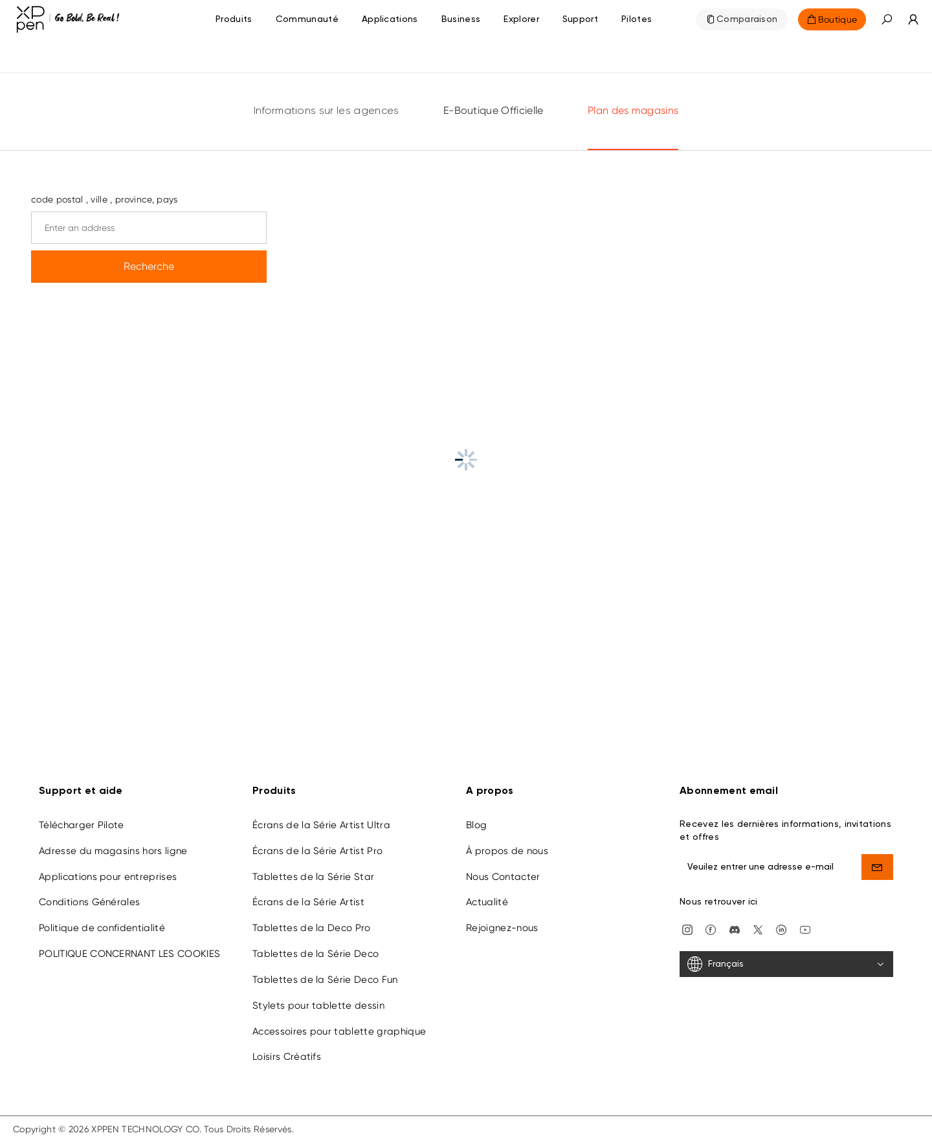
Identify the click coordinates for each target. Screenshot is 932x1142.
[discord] (734, 929)
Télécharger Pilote (81, 825)
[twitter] (758, 929)
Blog (476, 825)
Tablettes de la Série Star (313, 877)
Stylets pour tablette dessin (318, 1005)
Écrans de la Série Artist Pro (317, 851)
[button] (887, 19)
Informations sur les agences (326, 111)
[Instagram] (687, 929)
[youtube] (805, 929)
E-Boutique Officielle (493, 110)
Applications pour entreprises (108, 877)
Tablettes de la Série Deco (315, 954)
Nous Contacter (503, 877)
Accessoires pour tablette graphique (339, 1031)
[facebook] (710, 929)
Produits (234, 19)
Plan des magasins (633, 110)
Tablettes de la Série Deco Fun (325, 979)
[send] (877, 867)
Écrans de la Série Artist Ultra (321, 825)
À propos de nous (507, 851)
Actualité (487, 902)
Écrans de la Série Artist (308, 902)
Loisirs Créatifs (286, 1056)
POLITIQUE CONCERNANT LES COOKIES (129, 954)
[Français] (786, 964)
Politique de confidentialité (102, 928)
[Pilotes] (636, 19)
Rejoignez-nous (502, 928)
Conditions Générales (89, 902)
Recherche (149, 266)
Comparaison (747, 19)
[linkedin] (781, 929)
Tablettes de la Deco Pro (311, 928)
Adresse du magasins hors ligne (113, 851)
